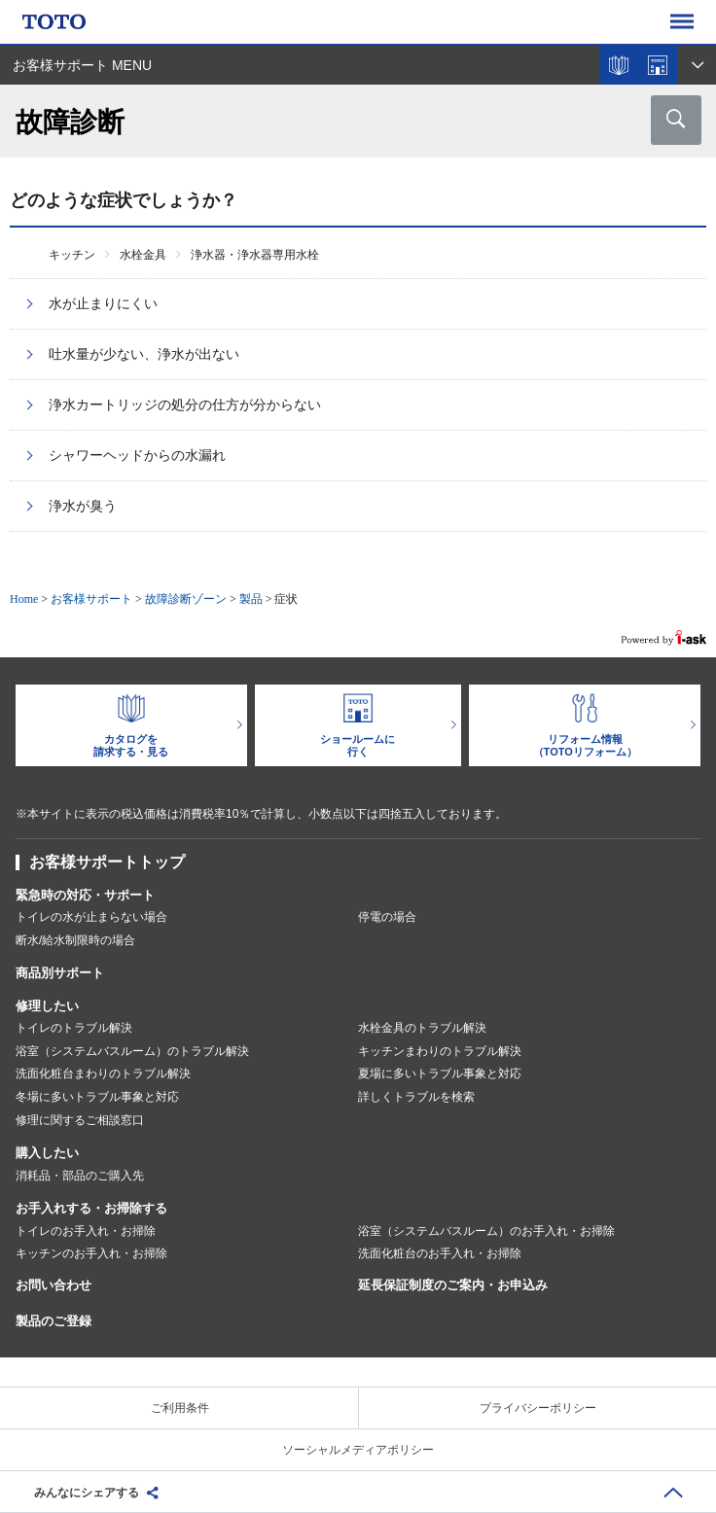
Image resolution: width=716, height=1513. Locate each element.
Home (24, 599)
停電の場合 (387, 917)
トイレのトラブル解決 (74, 1028)
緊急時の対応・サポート (85, 895)
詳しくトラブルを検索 (416, 1097)
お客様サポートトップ (107, 862)
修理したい (47, 1006)
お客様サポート (91, 599)
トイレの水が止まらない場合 (91, 917)
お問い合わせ (53, 1285)
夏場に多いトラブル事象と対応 (439, 1073)
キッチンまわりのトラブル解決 (439, 1051)
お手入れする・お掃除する (91, 1208)
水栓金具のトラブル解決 (422, 1028)
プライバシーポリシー (538, 1408)
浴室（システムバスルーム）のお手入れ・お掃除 (486, 1231)
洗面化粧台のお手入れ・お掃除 (439, 1253)
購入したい (47, 1152)
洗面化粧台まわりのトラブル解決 (103, 1073)
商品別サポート (60, 973)
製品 (251, 599)
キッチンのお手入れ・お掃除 (91, 1253)
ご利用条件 (180, 1408)
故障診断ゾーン (186, 599)
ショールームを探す (657, 65)
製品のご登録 (53, 1321)
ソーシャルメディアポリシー (358, 1450)
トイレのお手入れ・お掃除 (86, 1231)
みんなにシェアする (86, 1492)
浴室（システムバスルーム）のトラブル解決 (132, 1051)
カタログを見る (618, 65)
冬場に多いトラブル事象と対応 (97, 1097)
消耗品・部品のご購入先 (80, 1175)
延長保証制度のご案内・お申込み (453, 1285)
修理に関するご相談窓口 (80, 1120)
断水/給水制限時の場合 (75, 940)
